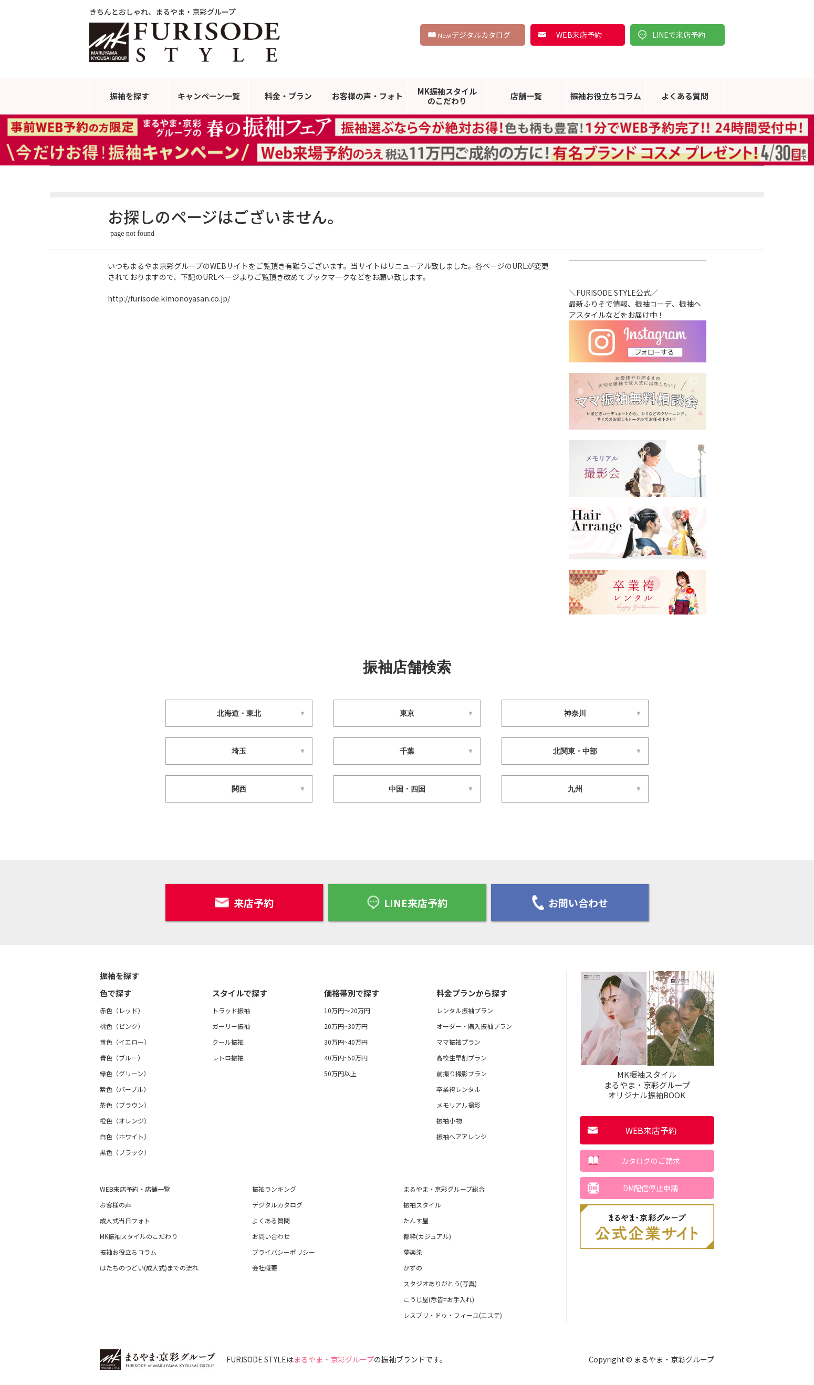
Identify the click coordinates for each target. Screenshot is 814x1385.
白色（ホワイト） (125, 1135)
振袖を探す (129, 95)
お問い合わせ (570, 902)
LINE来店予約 (407, 902)
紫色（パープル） (125, 1088)
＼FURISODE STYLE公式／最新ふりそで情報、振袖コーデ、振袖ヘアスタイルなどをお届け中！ (638, 316)
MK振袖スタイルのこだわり (447, 96)
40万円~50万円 (346, 1057)
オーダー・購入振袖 (474, 1025)
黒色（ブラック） (125, 1151)
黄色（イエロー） (125, 1041)
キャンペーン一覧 (209, 95)
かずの (412, 1267)
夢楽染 (412, 1251)
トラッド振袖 (231, 1009)
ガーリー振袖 (231, 1025)
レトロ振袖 (228, 1057)
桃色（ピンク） (122, 1025)
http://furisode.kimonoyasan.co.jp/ (169, 298)
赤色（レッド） (122, 1009)
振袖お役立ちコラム (605, 95)
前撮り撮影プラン (461, 1072)
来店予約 (244, 902)
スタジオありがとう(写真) (440, 1282)
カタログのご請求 (650, 1160)
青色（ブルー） (122, 1057)
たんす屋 (416, 1219)
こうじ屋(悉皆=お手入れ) (438, 1298)
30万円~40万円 (346, 1041)
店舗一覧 (526, 95)
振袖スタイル (422, 1204)
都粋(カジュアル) (427, 1235)
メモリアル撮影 (458, 1104)
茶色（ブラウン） (125, 1104)
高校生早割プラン (461, 1057)
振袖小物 (449, 1120)
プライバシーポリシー (283, 1251)
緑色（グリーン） (125, 1072)
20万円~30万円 (346, 1025)
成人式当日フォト (125, 1219)
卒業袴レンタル (458, 1088)
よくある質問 (684, 95)
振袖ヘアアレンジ (461, 1135)
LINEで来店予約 (678, 34)
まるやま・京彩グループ (334, 1358)
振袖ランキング (274, 1188)
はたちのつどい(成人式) (149, 1267)
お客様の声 (115, 1204)
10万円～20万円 (347, 1009)
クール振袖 (228, 1041)
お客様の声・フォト (367, 95)
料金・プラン (288, 95)
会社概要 (264, 1267)
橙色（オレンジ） (125, 1120)
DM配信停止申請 (650, 1187)
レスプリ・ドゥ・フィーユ (452, 1314)
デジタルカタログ (474, 34)
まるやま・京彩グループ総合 (444, 1188)
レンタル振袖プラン (464, 1009)
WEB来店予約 (579, 34)
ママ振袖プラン (458, 1041)
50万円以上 (340, 1072)
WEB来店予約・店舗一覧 (135, 1188)
